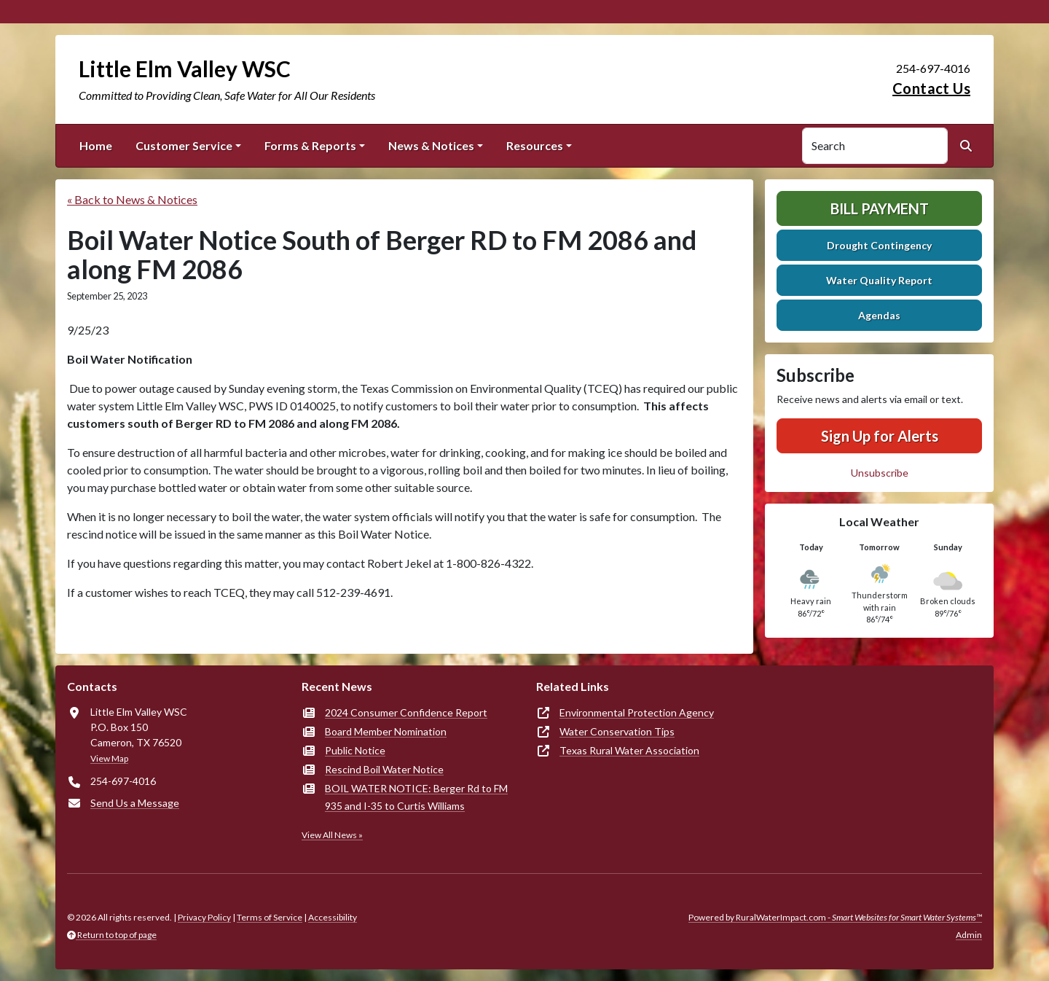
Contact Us (931, 88)
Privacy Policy (204, 917)
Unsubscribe (879, 472)
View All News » (332, 834)
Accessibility (332, 917)
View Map (109, 758)
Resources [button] (534, 145)
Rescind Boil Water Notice (384, 769)
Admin (969, 934)
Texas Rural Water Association (629, 750)
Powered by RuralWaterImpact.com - (835, 917)
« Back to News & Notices (132, 199)
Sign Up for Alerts (879, 436)
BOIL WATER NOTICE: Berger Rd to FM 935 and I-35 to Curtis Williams (416, 797)
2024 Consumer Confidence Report (406, 712)
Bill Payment (879, 208)
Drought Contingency (879, 245)
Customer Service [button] (183, 145)
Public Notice (355, 750)
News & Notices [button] (431, 145)
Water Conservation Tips (617, 731)
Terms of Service (269, 917)
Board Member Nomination (386, 731)
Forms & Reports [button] (310, 145)
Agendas (879, 315)
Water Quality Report (879, 280)
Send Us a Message (134, 803)
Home (95, 145)
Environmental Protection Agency (636, 712)
